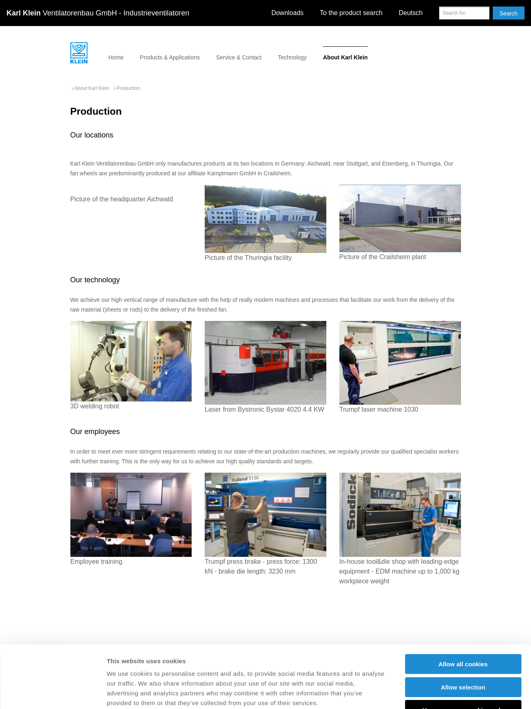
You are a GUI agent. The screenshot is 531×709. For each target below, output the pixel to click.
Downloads (287, 12)
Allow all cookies (463, 601)
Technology (292, 57)
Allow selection (463, 624)
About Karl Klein (345, 57)
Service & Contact (239, 57)
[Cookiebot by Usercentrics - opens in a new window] (52, 693)
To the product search (351, 12)
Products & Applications (170, 57)
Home (116, 57)
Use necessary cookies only (463, 647)
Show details (427, 692)
